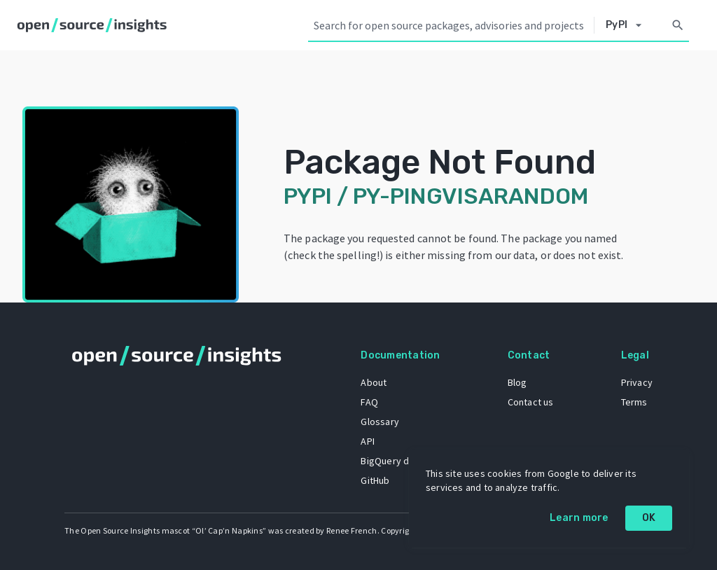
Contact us (531, 402)
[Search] (678, 25)
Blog (517, 382)
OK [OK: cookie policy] (649, 518)
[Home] (95, 25)
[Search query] (451, 25)
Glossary (380, 421)
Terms (634, 402)
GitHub (375, 480)
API (368, 441)
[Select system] (627, 25)
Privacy (637, 382)
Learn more (579, 518)
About (374, 382)
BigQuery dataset (399, 460)
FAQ (369, 402)
